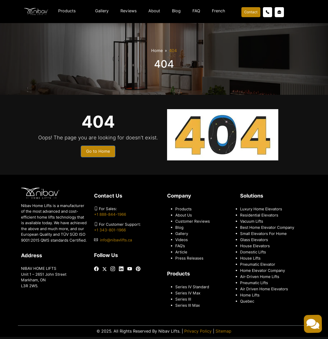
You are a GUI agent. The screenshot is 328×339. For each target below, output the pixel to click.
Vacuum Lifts (251, 221)
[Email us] (279, 12)
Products (67, 10)
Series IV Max (187, 293)
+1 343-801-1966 (110, 230)
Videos (181, 240)
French (218, 10)
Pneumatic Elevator (257, 264)
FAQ (196, 10)
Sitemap (223, 331)
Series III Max (187, 305)
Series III (183, 299)
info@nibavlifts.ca (116, 240)
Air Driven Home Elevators (264, 289)
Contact (251, 12)
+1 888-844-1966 (110, 214)
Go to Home (98, 151)
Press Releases (189, 258)
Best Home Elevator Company (267, 227)
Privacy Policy (198, 331)
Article (181, 252)
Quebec (247, 301)
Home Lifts (250, 295)
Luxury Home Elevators (261, 209)
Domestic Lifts (253, 252)
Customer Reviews (192, 221)
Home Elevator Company (262, 270)
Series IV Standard (192, 287)
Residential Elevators (259, 215)
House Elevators (255, 246)
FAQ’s (180, 246)
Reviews (128, 10)
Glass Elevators (254, 240)
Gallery (102, 10)
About (154, 10)
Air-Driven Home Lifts (259, 276)
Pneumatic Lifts (254, 283)
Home (157, 50)
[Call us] (267, 12)
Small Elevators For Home (263, 233)
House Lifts (250, 258)
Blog (176, 10)
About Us (183, 215)
